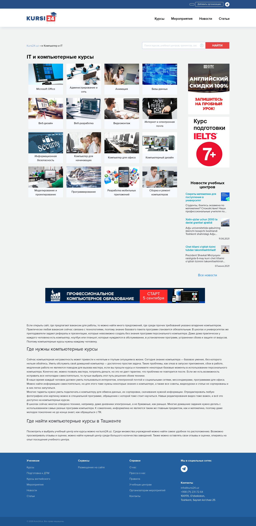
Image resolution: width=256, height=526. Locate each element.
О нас (132, 467)
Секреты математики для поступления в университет (201, 197)
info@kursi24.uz (190, 488)
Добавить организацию (209, 4)
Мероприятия (181, 19)
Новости (205, 19)
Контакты (134, 496)
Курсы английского (38, 479)
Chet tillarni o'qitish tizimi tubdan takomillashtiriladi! (201, 248)
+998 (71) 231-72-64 (192, 492)
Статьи (224, 19)
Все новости (207, 275)
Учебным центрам (140, 484)
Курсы (159, 19)
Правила (134, 479)
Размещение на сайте (91, 467)
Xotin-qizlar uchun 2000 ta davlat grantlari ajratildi (201, 221)
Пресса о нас (137, 473)
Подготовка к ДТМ (38, 473)
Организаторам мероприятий (147, 490)
